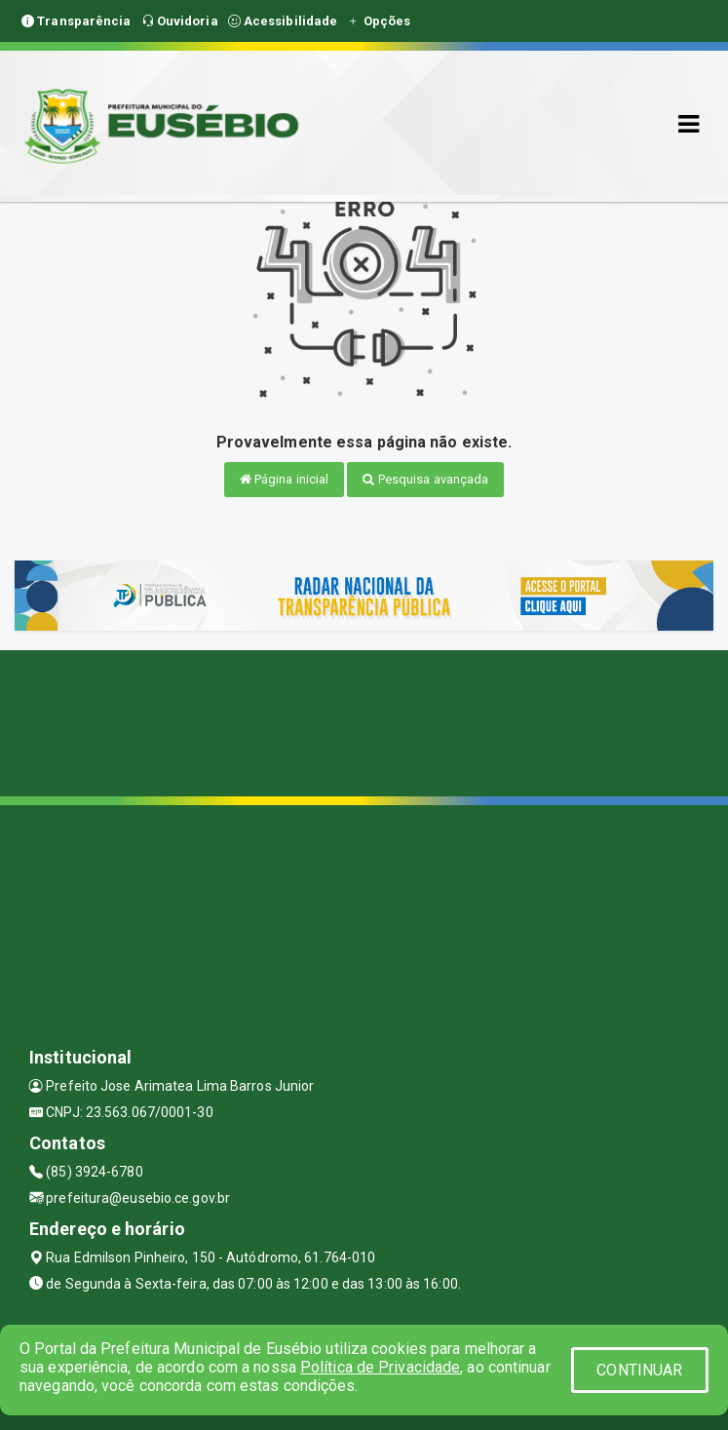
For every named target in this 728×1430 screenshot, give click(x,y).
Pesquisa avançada (425, 479)
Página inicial (284, 479)
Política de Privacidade (380, 1367)
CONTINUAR (639, 1370)
